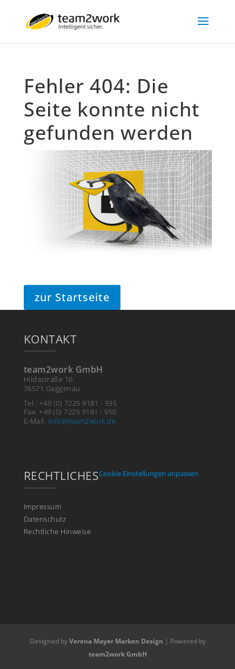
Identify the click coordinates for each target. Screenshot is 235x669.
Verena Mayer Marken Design (116, 641)
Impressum (43, 506)
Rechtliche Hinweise (57, 531)
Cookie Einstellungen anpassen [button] (148, 473)
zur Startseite (72, 297)
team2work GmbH (118, 654)
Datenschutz (45, 519)
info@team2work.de (82, 421)
